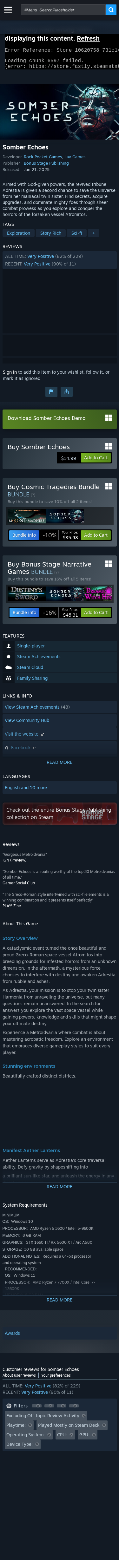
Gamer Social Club (19, 886)
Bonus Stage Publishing (46, 166)
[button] (60, 264)
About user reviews (19, 1379)
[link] (60, 539)
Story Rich (50, 236)
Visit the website (25, 737)
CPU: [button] (62, 1438)
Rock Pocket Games (43, 160)
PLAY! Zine (12, 909)
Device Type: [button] (19, 1448)
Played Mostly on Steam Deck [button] (69, 1429)
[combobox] (63, 9)
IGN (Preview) (14, 864)
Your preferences (56, 1379)
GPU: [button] (84, 1438)
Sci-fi (76, 236)
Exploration (18, 236)
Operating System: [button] (25, 1438)
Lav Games (74, 160)
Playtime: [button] (16, 1429)
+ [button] (93, 236)
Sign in (10, 375)
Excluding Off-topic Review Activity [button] (42, 1419)
